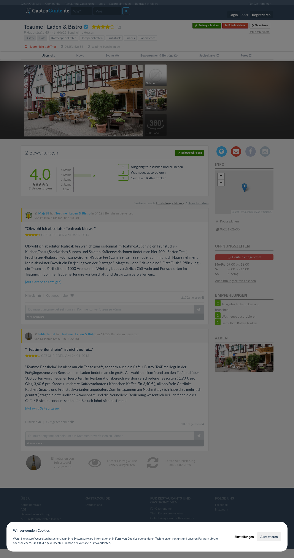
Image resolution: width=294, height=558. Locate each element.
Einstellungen (244, 537)
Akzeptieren (269, 537)
